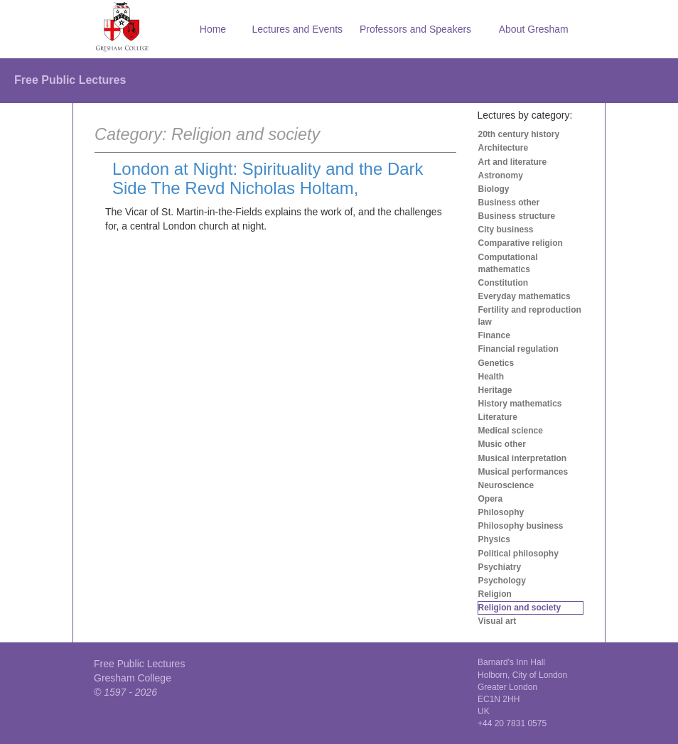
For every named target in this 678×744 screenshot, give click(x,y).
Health (491, 377)
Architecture (503, 148)
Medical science (510, 431)
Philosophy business (521, 526)
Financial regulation (518, 349)
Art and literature (512, 162)
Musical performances (523, 472)
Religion (495, 594)
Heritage (495, 390)
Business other (509, 202)
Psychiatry (500, 567)
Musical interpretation (522, 458)
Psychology (502, 581)
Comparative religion (520, 243)
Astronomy (500, 175)
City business (506, 229)
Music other (502, 444)
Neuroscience (506, 485)
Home (213, 29)
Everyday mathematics (524, 296)
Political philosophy (518, 554)
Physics (494, 539)
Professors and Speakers (415, 29)
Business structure (517, 216)
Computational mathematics (508, 263)
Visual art (497, 621)
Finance (494, 335)
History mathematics (520, 404)
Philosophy (501, 512)
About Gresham (534, 29)
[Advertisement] (275, 322)
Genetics (496, 363)
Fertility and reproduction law (529, 316)
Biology (494, 189)
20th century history (519, 134)
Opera (490, 499)
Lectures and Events (297, 29)
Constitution (503, 283)
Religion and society (519, 608)
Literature (497, 417)
